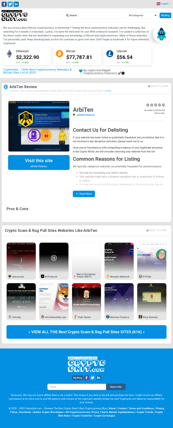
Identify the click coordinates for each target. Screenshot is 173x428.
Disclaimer (25, 412)
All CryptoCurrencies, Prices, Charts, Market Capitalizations (100, 412)
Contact (122, 408)
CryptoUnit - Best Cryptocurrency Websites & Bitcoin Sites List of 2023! (41, 91)
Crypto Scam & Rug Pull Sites (88, 91)
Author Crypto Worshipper (48, 412)
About (112, 408)
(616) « (138, 332)
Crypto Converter (82, 415)
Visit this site (39, 160)
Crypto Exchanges (104, 415)
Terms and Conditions (141, 408)
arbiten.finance (85, 114)
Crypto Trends (145, 412)
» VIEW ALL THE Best (48, 332)
